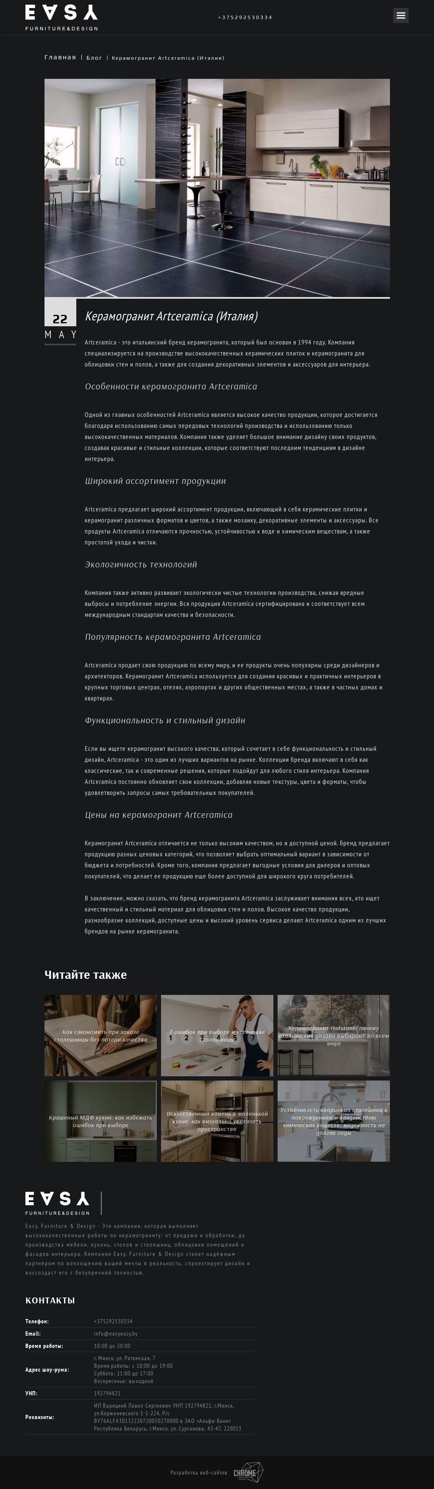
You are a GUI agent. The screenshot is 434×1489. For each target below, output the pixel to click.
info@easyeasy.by (116, 1333)
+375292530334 (245, 17)
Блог (94, 57)
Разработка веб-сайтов (217, 1472)
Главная (61, 57)
